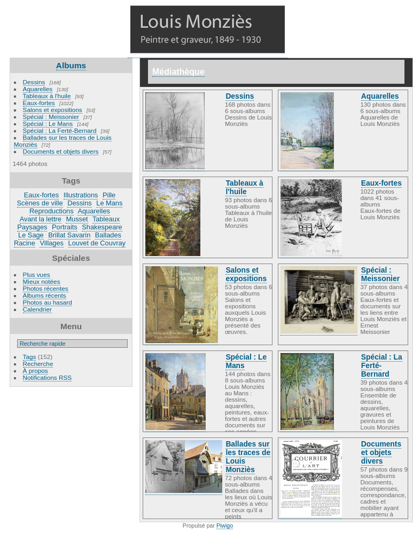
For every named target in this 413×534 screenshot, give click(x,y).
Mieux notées (41, 281)
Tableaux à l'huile (47, 95)
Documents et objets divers (61, 151)
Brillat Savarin (69, 235)
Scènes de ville (40, 203)
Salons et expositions (52, 109)
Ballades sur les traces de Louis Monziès (63, 141)
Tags (29, 356)
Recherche (38, 363)
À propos (35, 370)
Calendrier (37, 309)
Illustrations (81, 195)
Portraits (64, 227)
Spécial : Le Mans (48, 123)
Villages (52, 243)
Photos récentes (45, 288)
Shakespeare (102, 227)
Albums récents (44, 295)
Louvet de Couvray (97, 243)
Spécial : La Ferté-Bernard (60, 130)
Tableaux (106, 219)
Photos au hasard (47, 302)
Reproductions (51, 211)
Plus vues (36, 274)
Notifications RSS (47, 377)
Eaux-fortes (39, 102)
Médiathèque (178, 71)
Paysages (32, 227)
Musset (77, 219)
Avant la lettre (40, 219)
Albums (71, 65)
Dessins (34, 81)
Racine (24, 243)
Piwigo (224, 525)
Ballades (108, 235)
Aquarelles (38, 88)
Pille (109, 195)
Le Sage (31, 235)
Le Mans (109, 203)
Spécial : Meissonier (51, 116)
